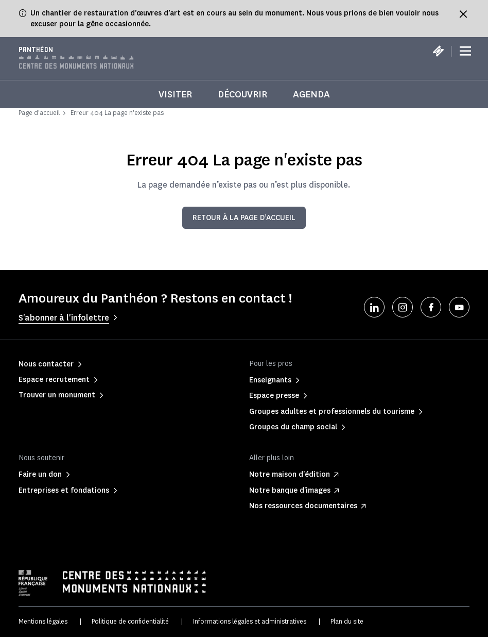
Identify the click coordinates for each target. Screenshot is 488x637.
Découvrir (242, 94)
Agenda (311, 94)
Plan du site (346, 621)
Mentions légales (43, 621)
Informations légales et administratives (249, 621)
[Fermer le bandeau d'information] (463, 14)
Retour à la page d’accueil (244, 218)
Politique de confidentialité (130, 621)
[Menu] (465, 51)
